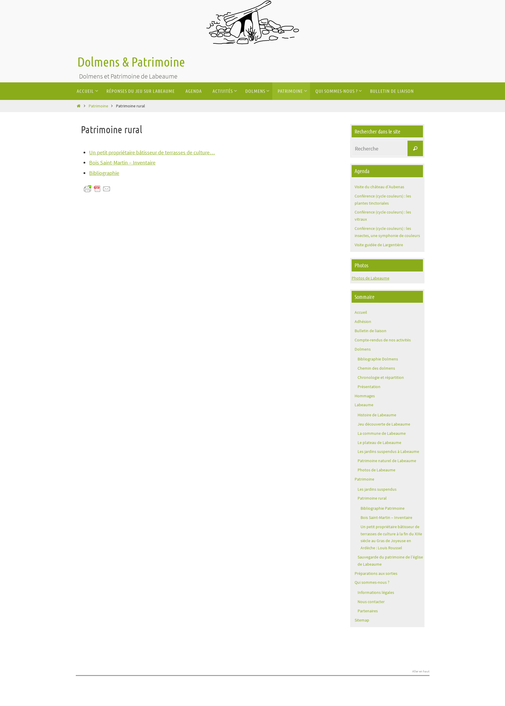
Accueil (361, 312)
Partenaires (368, 611)
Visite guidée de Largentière (379, 244)
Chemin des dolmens (376, 368)
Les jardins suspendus (377, 489)
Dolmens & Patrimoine (131, 62)
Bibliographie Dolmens (378, 359)
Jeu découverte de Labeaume (384, 424)
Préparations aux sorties (376, 573)
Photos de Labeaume (370, 278)
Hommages (365, 396)
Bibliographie (104, 173)
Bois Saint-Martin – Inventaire (122, 162)
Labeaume (364, 404)
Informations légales (376, 592)
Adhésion (363, 321)
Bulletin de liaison (370, 330)
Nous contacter (371, 601)
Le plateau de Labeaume (379, 442)
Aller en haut (421, 671)
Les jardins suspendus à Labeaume (388, 451)
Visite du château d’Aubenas (379, 186)
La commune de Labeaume (382, 433)
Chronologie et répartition (381, 377)
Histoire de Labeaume (377, 415)
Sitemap (362, 620)
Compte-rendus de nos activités (383, 340)
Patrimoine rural (372, 498)
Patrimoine (98, 106)
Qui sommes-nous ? (372, 582)
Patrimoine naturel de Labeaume (387, 460)
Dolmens (363, 349)
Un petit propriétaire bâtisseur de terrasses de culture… (152, 152)
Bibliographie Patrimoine (383, 508)
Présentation (369, 386)
